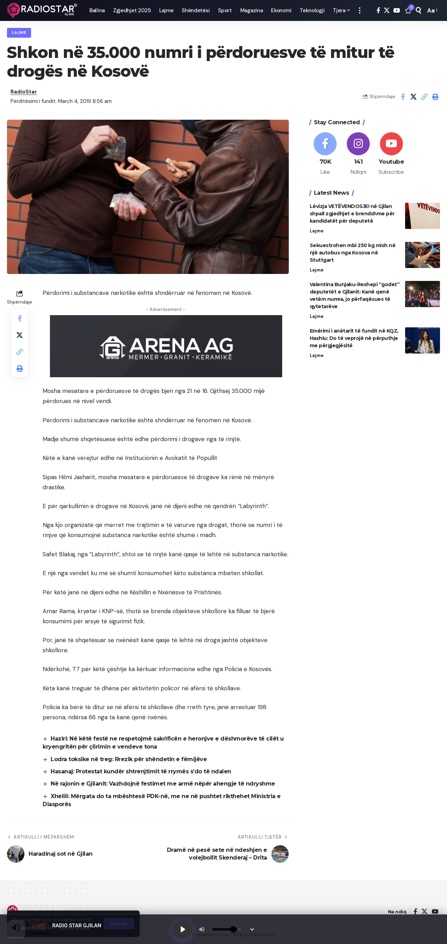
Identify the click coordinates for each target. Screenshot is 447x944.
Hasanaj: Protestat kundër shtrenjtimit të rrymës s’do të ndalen (141, 771)
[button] (360, 10)
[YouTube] (396, 11)
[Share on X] (413, 96)
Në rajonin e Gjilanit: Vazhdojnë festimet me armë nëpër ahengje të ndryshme (163, 783)
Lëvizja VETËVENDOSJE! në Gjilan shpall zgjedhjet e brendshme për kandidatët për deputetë (352, 213)
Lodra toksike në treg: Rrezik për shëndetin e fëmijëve (129, 759)
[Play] (182, 929)
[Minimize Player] (252, 929)
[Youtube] (391, 154)
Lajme (19, 32)
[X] (386, 11)
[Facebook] (378, 11)
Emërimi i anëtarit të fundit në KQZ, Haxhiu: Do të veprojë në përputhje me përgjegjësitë (354, 338)
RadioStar (23, 91)
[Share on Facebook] (403, 96)
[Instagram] (358, 154)
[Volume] (226, 929)
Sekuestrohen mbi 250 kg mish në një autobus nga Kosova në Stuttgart (353, 252)
